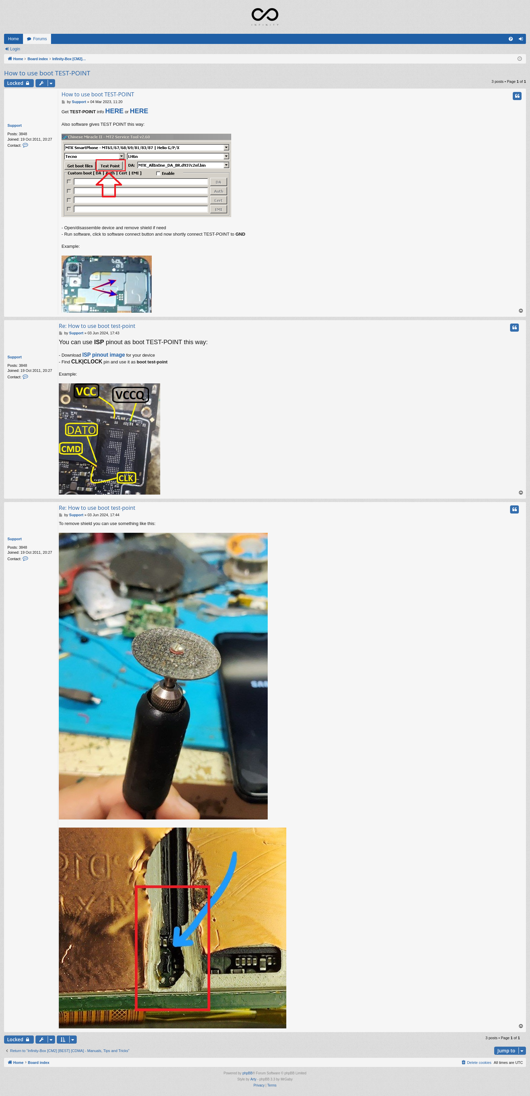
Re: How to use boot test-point (97, 326)
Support (14, 125)
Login (15, 49)
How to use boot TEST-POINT (47, 73)
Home (13, 39)
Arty (253, 1079)
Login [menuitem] (522, 40)
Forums (40, 39)
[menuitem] (511, 39)
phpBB (247, 1073)
